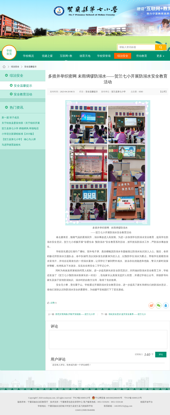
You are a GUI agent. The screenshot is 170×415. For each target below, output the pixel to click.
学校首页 (9, 52)
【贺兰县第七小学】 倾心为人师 (19, 139)
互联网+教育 (66, 56)
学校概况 (28, 55)
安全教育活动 (21, 94)
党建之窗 (47, 55)
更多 (160, 55)
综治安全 (122, 55)
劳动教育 (141, 55)
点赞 (50, 303)
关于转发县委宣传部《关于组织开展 (21, 123)
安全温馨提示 (30, 66)
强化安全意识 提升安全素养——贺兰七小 (127, 314)
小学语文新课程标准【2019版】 (18, 134)
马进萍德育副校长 (11, 144)
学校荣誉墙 (104, 55)
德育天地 (85, 55)
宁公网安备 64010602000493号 (107, 398)
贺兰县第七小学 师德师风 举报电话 (20, 128)
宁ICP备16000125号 (81, 398)
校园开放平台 (146, 402)
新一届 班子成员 (10, 117)
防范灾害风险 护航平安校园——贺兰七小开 (75, 314)
